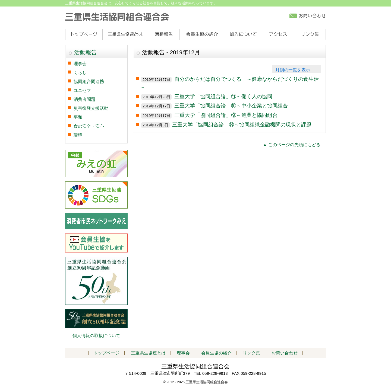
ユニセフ (82, 90)
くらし (80, 72)
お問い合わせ (285, 353)
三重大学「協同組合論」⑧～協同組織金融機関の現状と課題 (241, 124)
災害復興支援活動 (91, 108)
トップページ (83, 34)
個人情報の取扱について (96, 335)
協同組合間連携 (89, 81)
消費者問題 (84, 99)
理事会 (80, 63)
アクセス (278, 34)
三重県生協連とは (125, 34)
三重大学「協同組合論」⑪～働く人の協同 (223, 96)
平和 (78, 117)
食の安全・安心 (89, 126)
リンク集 (310, 34)
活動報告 (163, 34)
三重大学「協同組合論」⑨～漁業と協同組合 (226, 115)
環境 (78, 135)
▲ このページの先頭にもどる (291, 144)
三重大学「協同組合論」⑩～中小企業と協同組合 (231, 105)
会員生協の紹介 (202, 34)
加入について (243, 34)
